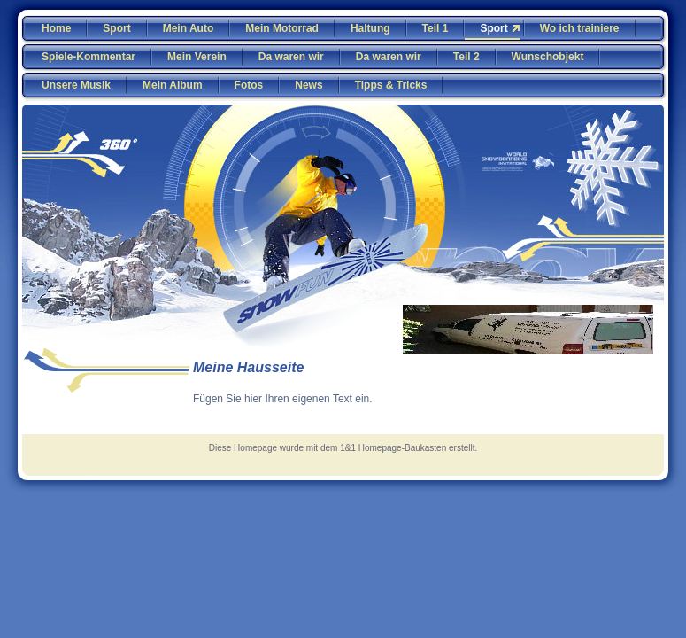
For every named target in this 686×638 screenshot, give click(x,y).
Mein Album (173, 85)
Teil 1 (435, 28)
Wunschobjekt (548, 57)
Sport (116, 28)
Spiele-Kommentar (88, 57)
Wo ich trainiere (580, 28)
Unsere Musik (76, 85)
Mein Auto (188, 28)
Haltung (370, 28)
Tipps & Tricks (391, 85)
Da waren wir (291, 57)
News (308, 85)
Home (56, 28)
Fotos (249, 85)
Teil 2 (466, 57)
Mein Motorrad (282, 28)
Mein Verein (197, 57)
